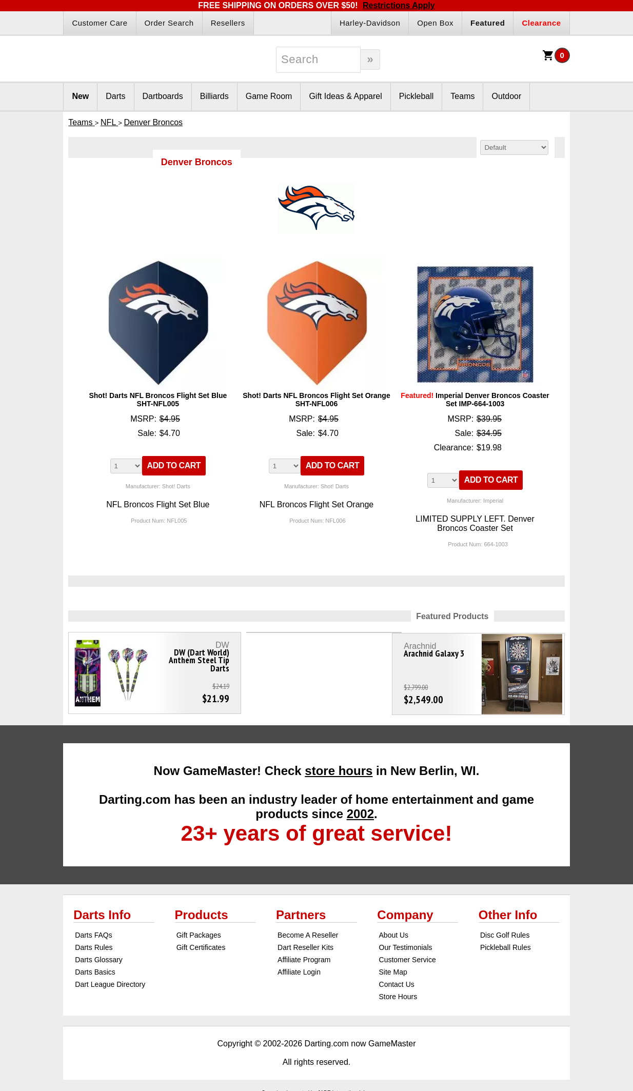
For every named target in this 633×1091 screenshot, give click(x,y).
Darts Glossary (99, 955)
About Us (394, 930)
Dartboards (163, 96)
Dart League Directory (110, 980)
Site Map (393, 967)
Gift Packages (198, 930)
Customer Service (407, 955)
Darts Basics (95, 967)
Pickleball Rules (505, 943)
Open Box (435, 22)
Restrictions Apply (399, 5)
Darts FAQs (93, 930)
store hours (338, 766)
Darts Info (102, 910)
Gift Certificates (201, 943)
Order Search (169, 22)
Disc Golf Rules (504, 930)
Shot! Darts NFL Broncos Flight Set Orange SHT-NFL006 (316, 399)
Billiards (214, 96)
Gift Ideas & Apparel (345, 96)
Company (405, 910)
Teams (462, 96)
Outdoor (506, 96)
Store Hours (398, 992)
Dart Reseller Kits (305, 943)
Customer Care (99, 22)
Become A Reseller (308, 930)
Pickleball (416, 96)
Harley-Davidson (370, 22)
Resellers (228, 22)
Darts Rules (93, 943)
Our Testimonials (405, 943)
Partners (301, 910)
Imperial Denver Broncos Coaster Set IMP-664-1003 (475, 399)
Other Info (508, 910)
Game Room (269, 96)
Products (201, 910)
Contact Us (396, 980)
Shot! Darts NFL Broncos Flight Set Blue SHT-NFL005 (158, 399)
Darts (115, 96)
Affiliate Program (304, 955)
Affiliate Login (299, 967)
